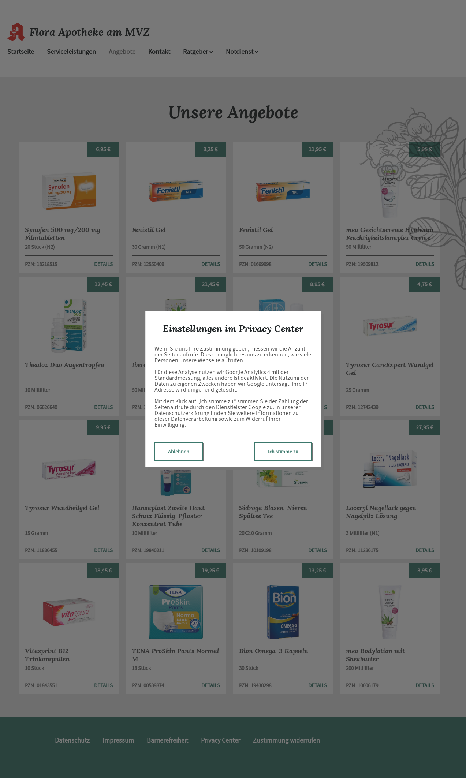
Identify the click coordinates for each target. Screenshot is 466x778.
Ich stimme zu (283, 451)
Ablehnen (178, 451)
